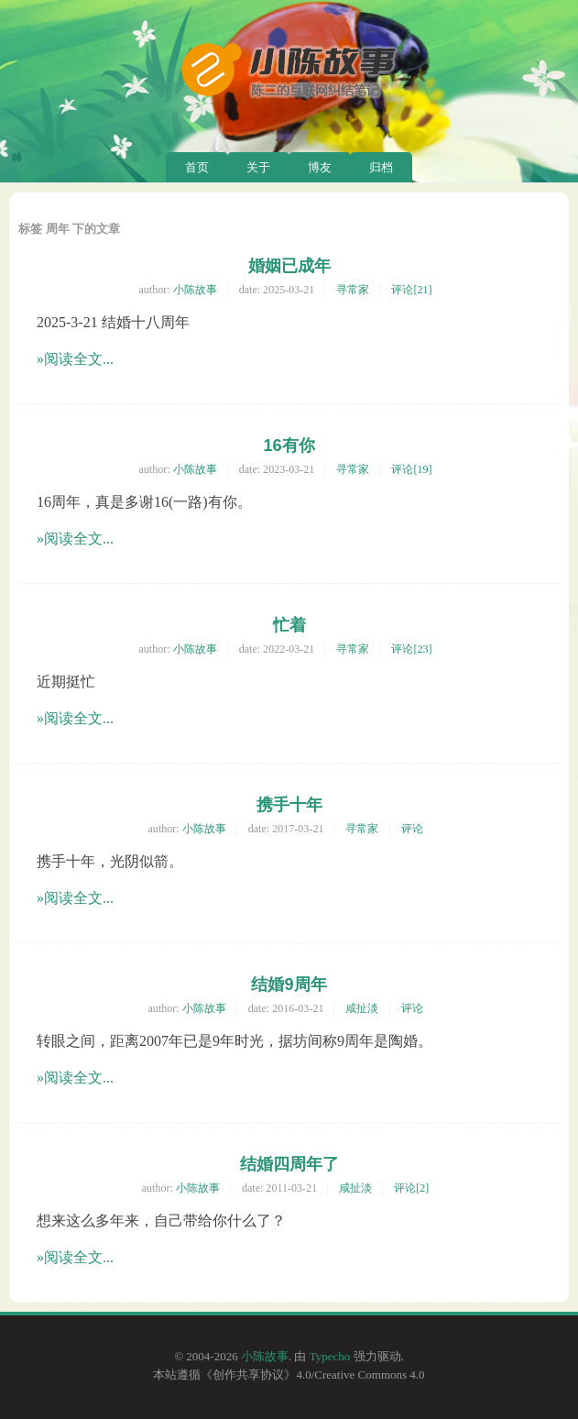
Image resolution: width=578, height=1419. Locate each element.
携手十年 (289, 805)
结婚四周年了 (289, 1164)
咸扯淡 (361, 1008)
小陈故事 (195, 289)
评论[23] (411, 649)
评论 (412, 828)
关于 (258, 167)
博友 (320, 167)
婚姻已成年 (289, 266)
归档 (381, 167)
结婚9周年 (288, 984)
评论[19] (411, 469)
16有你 (288, 445)
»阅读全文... (75, 359)
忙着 (289, 625)
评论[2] (411, 1188)
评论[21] (411, 289)
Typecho (330, 1356)
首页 (197, 167)
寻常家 (352, 289)
